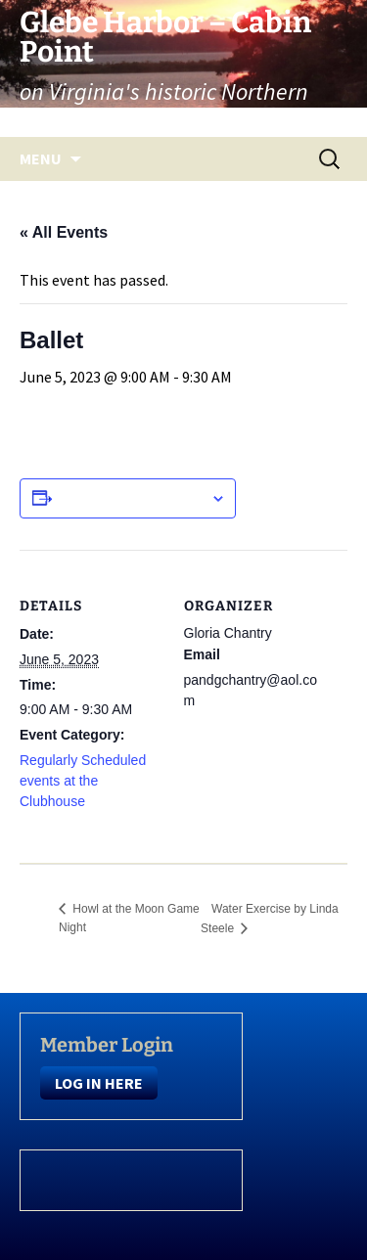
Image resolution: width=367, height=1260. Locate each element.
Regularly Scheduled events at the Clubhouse (83, 780)
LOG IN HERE (99, 1083)
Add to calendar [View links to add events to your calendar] (131, 498)
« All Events (64, 232)
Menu (41, 158)
